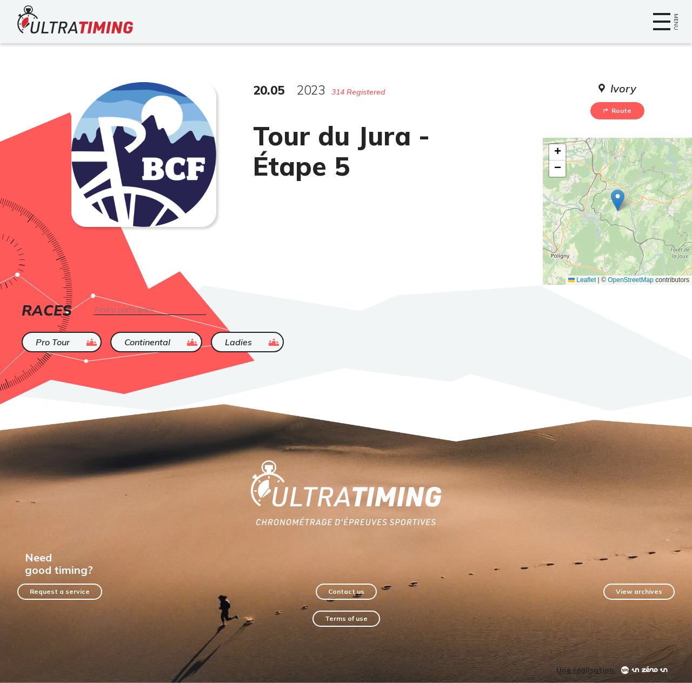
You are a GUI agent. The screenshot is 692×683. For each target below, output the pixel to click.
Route (617, 110)
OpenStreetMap (631, 280)
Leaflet (582, 280)
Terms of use (346, 618)
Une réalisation (585, 670)
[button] (617, 200)
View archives (639, 591)
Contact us (346, 591)
